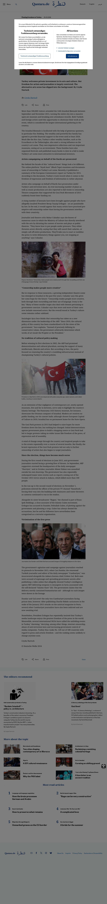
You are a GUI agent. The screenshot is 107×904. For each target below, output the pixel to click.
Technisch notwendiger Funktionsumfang (35, 56)
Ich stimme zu (72, 56)
